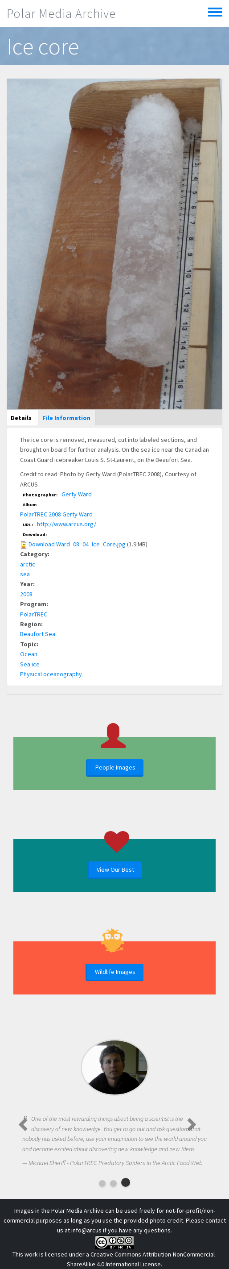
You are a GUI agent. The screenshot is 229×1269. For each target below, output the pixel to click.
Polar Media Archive (61, 13)
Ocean (28, 654)
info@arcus (86, 1230)
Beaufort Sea (37, 634)
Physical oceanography (51, 674)
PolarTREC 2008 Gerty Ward (56, 514)
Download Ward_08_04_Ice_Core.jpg (77, 544)
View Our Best (115, 869)
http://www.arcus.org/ (66, 524)
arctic (27, 564)
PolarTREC (33, 614)
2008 (26, 594)
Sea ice (30, 664)
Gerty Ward (76, 494)
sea (25, 574)
